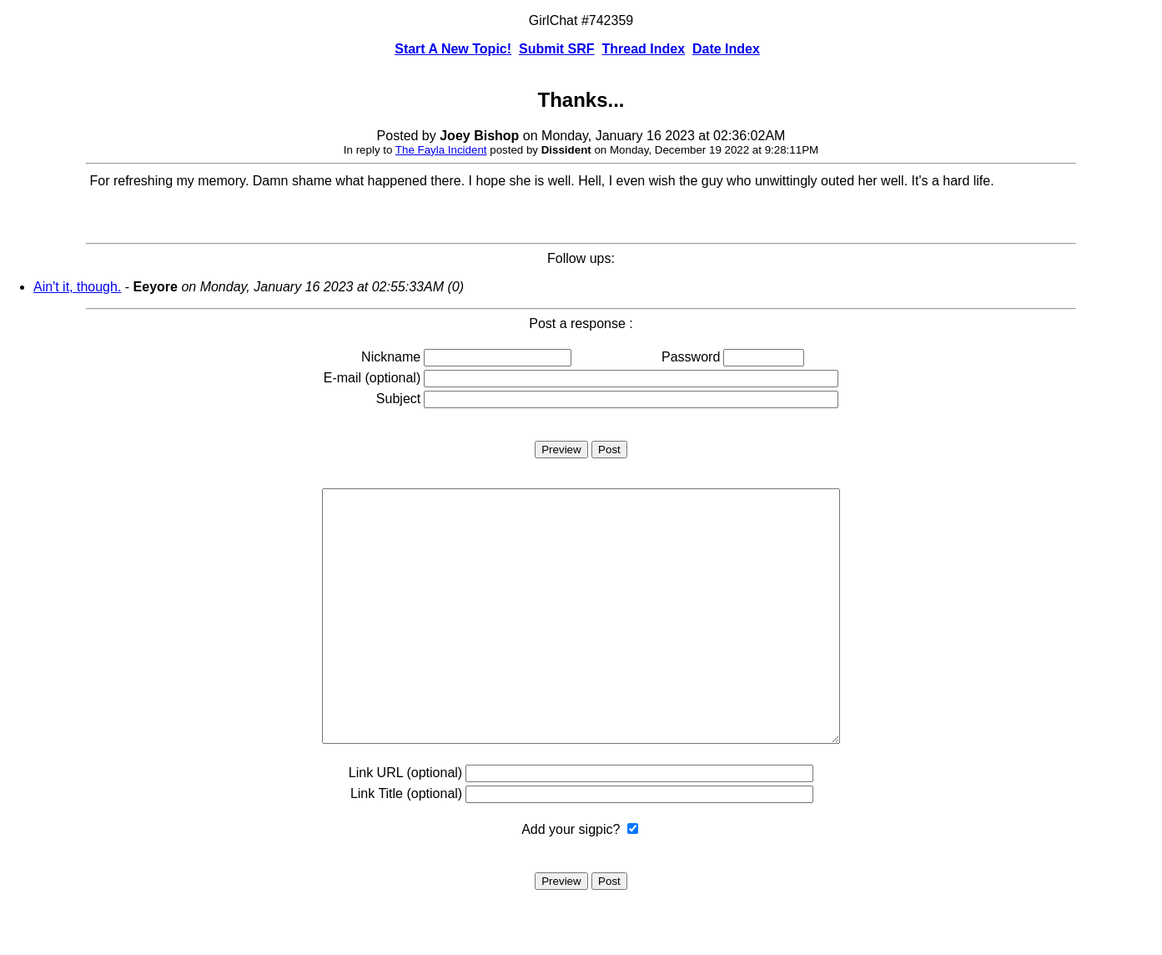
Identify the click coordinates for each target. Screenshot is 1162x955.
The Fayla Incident (441, 150)
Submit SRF (557, 49)
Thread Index (644, 49)
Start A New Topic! (453, 49)
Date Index (726, 49)
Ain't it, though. (77, 287)
